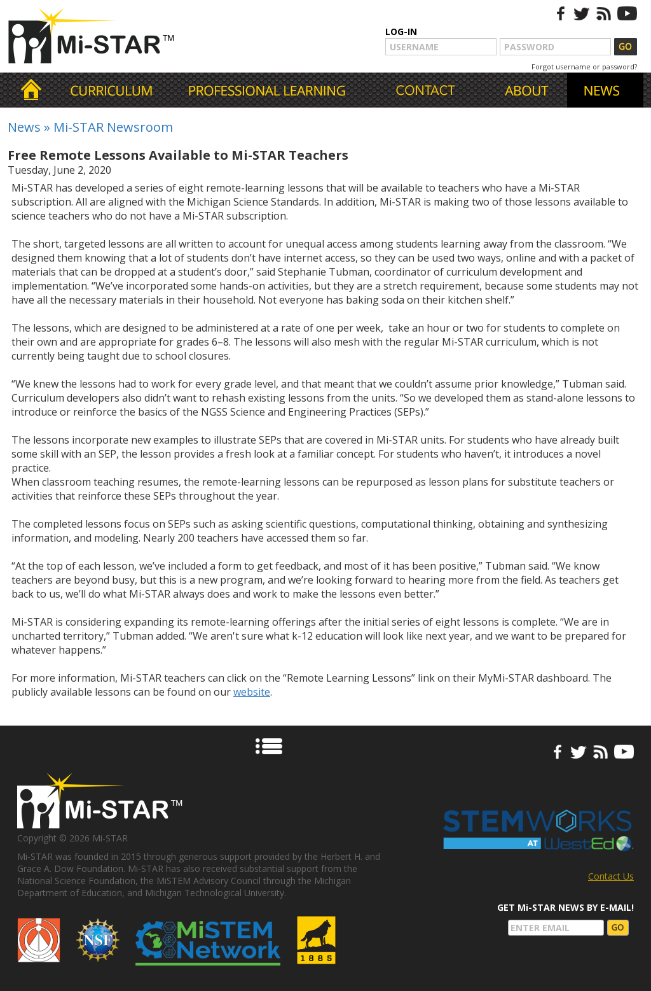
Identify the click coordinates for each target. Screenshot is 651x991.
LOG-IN (401, 31)
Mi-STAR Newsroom (113, 127)
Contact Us (611, 876)
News (24, 127)
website (251, 692)
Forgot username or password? (584, 66)
